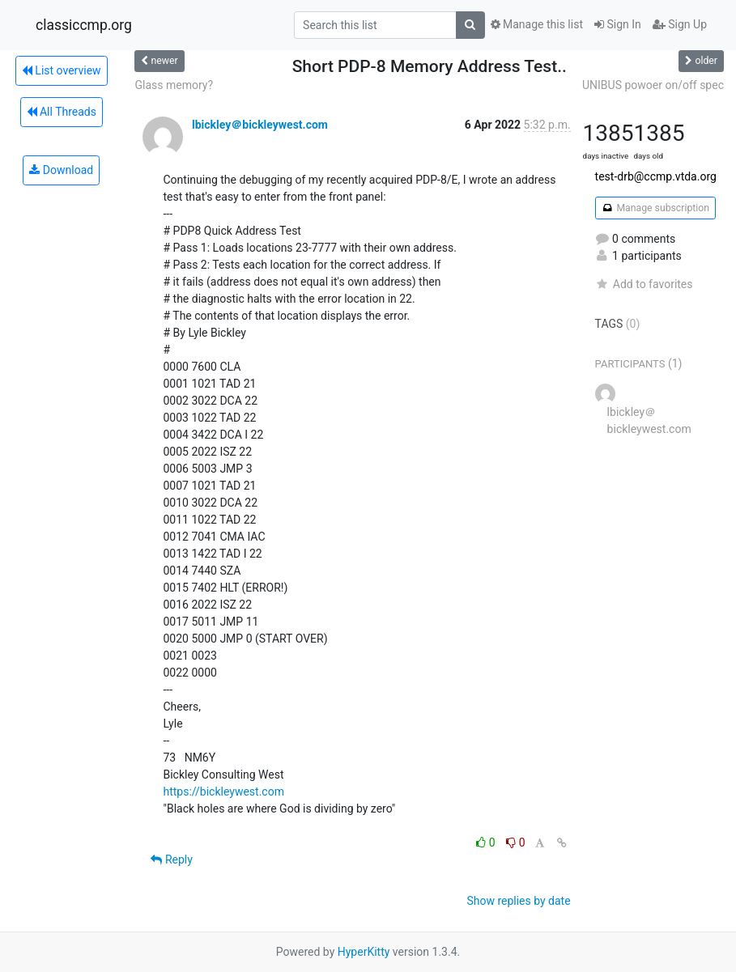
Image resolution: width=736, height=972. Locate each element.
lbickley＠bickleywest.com (260, 124)
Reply (171, 859)
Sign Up (680, 24)
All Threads (61, 111)
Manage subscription (655, 208)
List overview (61, 70)
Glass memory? (173, 85)
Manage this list (537, 24)
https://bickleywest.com (223, 791)
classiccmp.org (84, 25)
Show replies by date (518, 900)
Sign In (617, 24)
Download (61, 169)
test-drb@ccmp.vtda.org (656, 176)
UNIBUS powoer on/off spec (653, 85)
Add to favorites (644, 284)
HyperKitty (364, 951)
